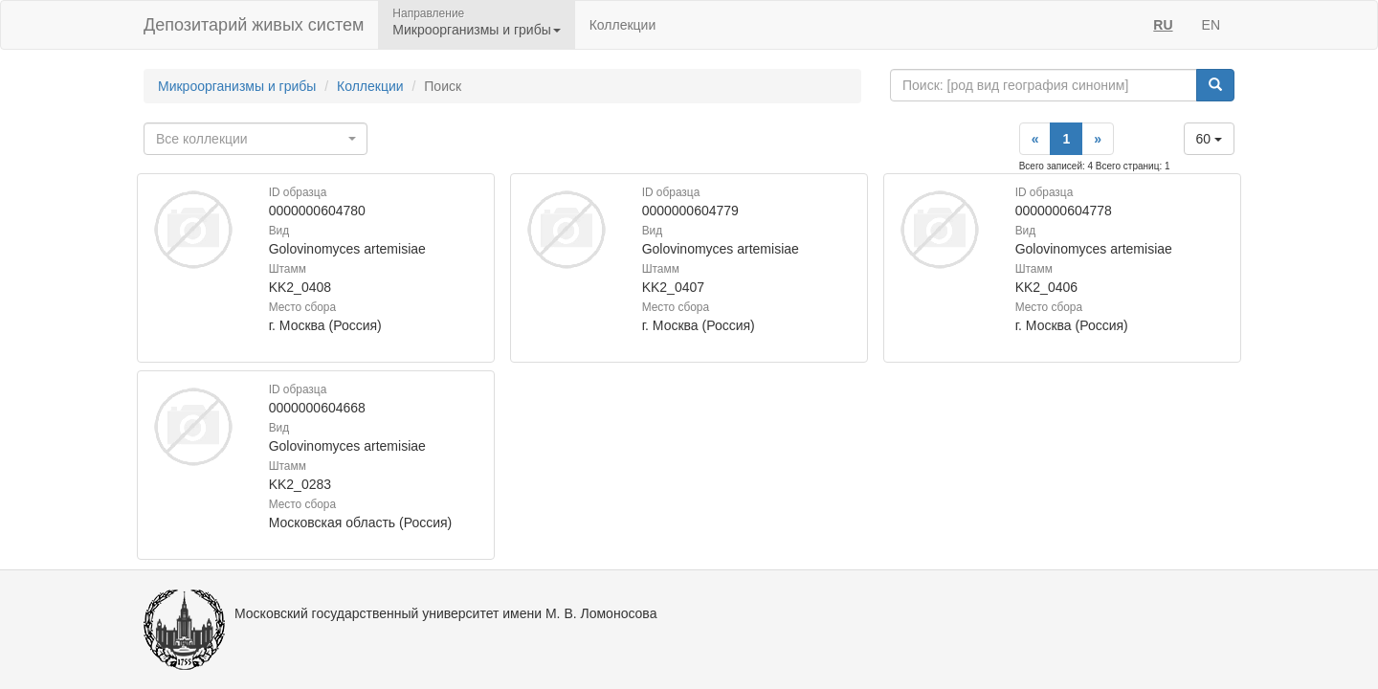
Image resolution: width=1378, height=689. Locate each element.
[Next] (1097, 138)
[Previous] (1035, 138)
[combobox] (255, 138)
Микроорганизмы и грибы (237, 86)
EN (1211, 25)
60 (1209, 138)
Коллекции (622, 25)
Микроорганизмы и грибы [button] (476, 29)
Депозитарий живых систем (254, 24)
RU (1162, 25)
